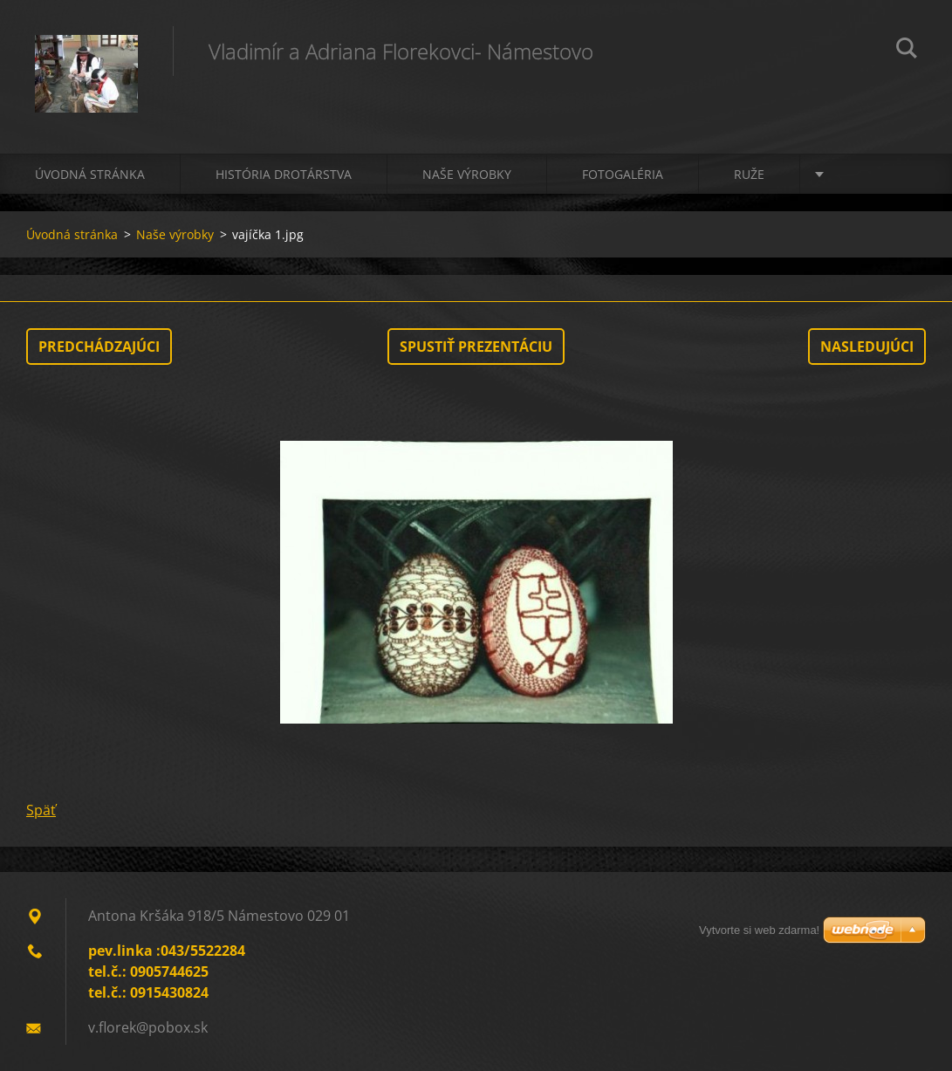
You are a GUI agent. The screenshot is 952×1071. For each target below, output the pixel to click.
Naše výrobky (466, 174)
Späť (41, 810)
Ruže (749, 174)
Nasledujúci (867, 346)
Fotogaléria (622, 174)
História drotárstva (284, 174)
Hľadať (906, 50)
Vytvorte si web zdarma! (759, 930)
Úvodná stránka (90, 174)
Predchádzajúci (99, 346)
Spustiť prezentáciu (476, 346)
